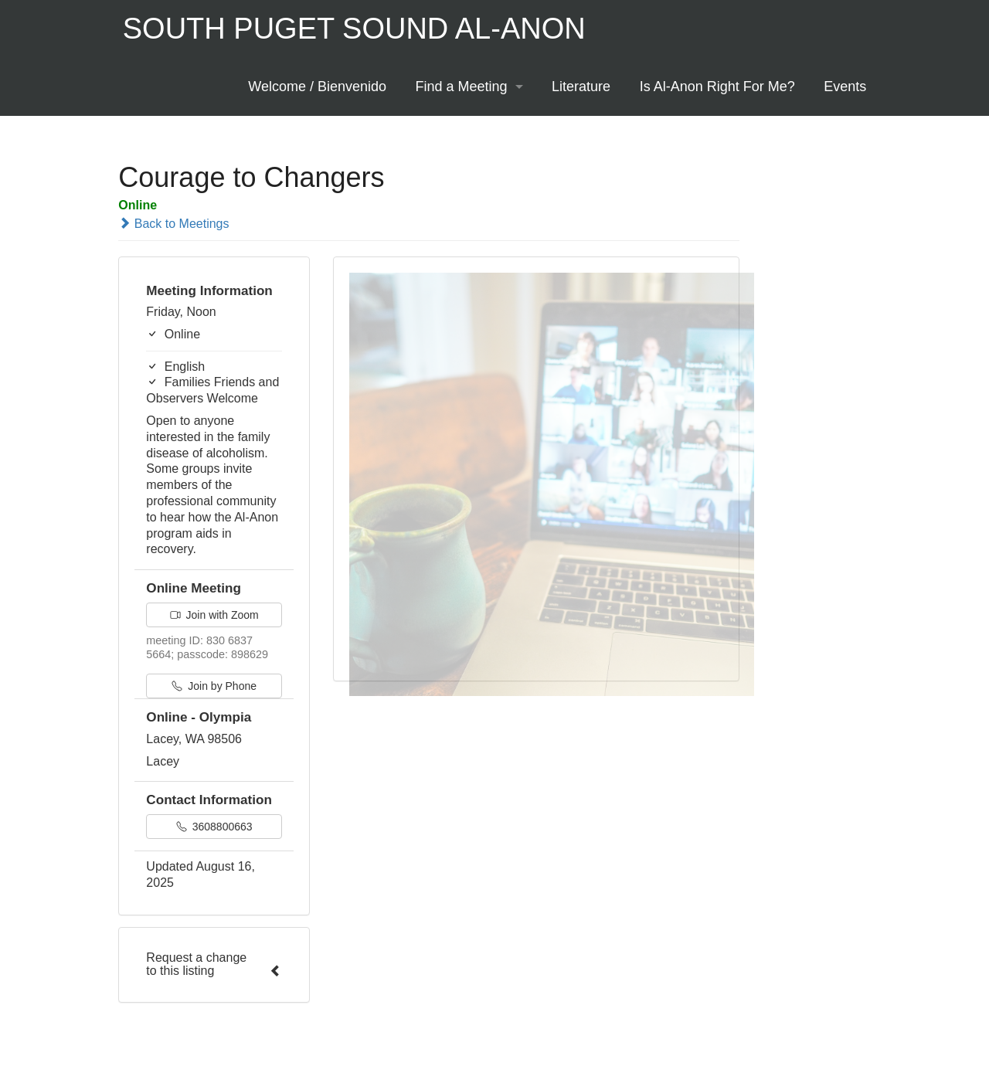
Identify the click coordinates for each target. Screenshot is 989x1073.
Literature (581, 86)
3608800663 (214, 826)
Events (845, 86)
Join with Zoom (214, 615)
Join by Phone (214, 686)
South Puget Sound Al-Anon (354, 28)
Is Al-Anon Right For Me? (717, 86)
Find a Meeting (462, 86)
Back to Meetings (173, 223)
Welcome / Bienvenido (317, 86)
